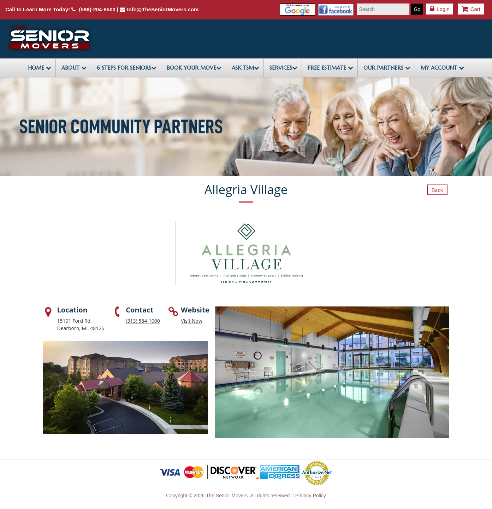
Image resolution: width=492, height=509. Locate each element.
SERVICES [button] (283, 67)
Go (417, 9)
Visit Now (191, 320)
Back (437, 189)
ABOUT (74, 67)
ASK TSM (245, 67)
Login (440, 8)
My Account (442, 67)
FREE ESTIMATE (330, 67)
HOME (39, 67)
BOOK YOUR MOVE (194, 67)
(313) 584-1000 (143, 320)
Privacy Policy (310, 495)
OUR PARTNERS (386, 67)
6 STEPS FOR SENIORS (126, 67)
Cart (471, 8)
